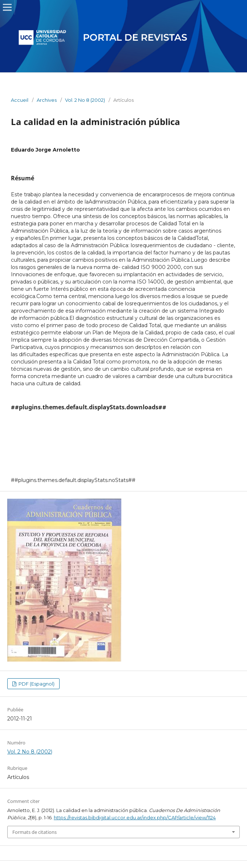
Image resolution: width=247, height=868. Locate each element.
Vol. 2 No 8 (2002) (85, 100)
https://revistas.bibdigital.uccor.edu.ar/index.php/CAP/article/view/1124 (135, 817)
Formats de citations (34, 832)
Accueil (19, 100)
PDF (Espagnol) (35, 684)
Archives (47, 100)
